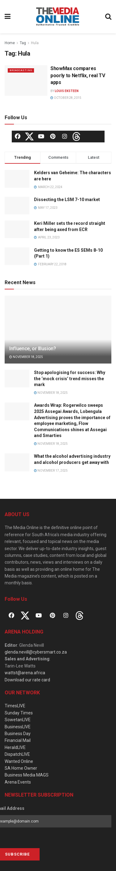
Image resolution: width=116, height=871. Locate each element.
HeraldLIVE (15, 747)
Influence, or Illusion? (32, 348)
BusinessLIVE (18, 726)
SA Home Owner (21, 768)
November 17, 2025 (51, 470)
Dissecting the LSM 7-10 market (67, 199)
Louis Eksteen (67, 91)
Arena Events (18, 782)
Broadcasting (21, 70)
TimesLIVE (15, 705)
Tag (23, 43)
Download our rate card (27, 679)
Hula (35, 43)
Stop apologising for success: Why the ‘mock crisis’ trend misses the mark (69, 378)
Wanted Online (19, 761)
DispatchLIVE (17, 754)
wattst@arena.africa (25, 672)
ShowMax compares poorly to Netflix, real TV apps (77, 75)
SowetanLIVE (18, 719)
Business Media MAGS (27, 774)
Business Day (18, 733)
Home (10, 43)
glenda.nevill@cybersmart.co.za (36, 652)
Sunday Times (19, 712)
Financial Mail (18, 740)
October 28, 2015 (65, 97)
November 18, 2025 (26, 357)
